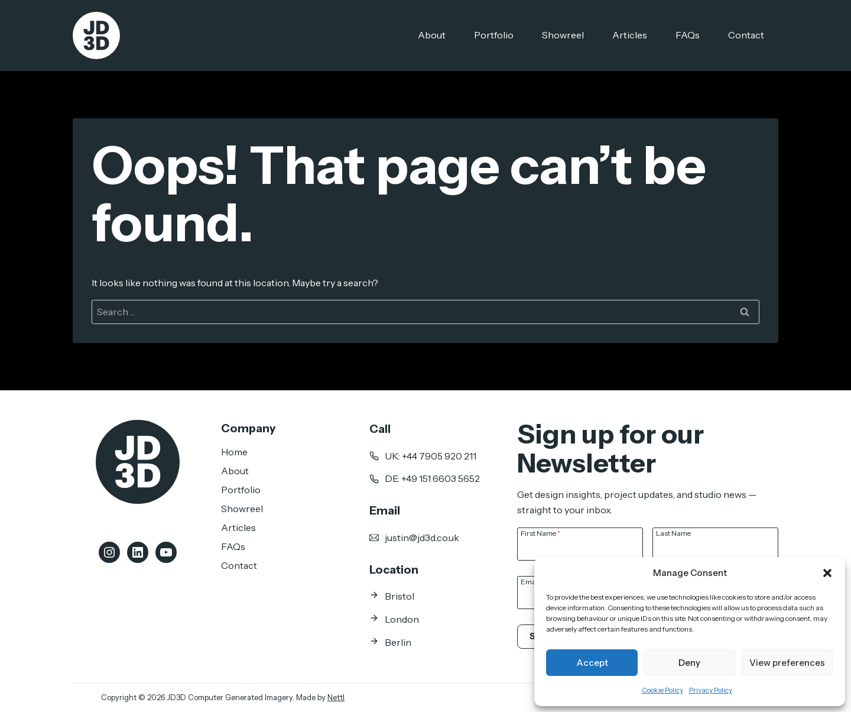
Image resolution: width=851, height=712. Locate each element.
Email (532, 581)
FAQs (687, 35)
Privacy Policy (710, 689)
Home (234, 452)
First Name (540, 533)
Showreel (563, 35)
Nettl (336, 697)
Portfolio (494, 35)
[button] (827, 573)
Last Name (673, 533)
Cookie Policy (662, 689)
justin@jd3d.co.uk (422, 537)
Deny (689, 662)
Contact (746, 35)
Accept (592, 662)
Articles (629, 35)
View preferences (787, 662)
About (432, 35)
